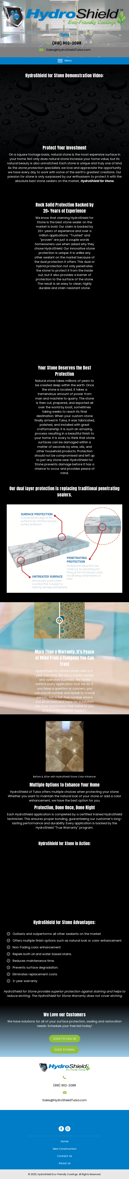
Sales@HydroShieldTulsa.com (68, 50)
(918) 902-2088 (66, 43)
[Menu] (64, 61)
